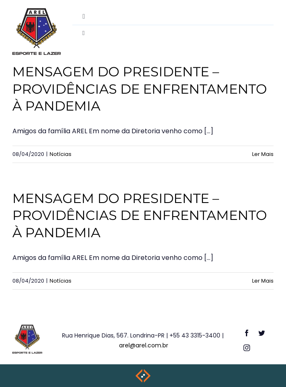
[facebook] (246, 333)
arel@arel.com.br (143, 345)
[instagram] (246, 348)
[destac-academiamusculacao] (36, 11)
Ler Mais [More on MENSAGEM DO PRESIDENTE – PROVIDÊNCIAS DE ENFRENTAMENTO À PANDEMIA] (263, 154)
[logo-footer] (27, 328)
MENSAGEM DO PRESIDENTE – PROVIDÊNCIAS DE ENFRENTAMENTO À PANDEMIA (139, 89)
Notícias (61, 154)
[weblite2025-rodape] (143, 371)
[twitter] (261, 333)
